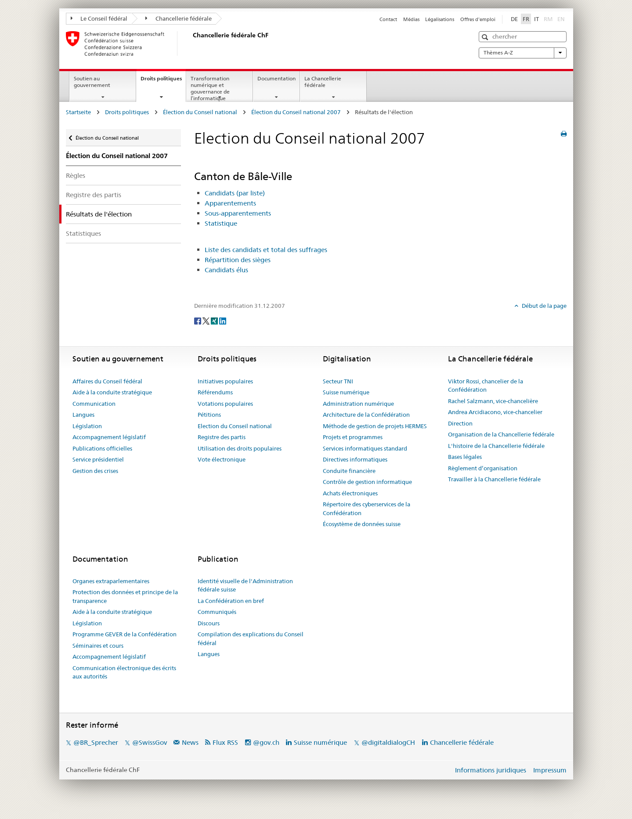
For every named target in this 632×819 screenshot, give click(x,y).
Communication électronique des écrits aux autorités (124, 672)
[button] (486, 37)
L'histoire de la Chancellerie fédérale (496, 445)
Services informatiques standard (365, 448)
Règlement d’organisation (482, 468)
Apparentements (230, 203)
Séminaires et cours (97, 645)
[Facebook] (198, 320)
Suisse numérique (346, 392)
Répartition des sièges (238, 260)
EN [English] (561, 18)
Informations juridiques (490, 770)
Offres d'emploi (477, 19)
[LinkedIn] (222, 320)
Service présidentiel (98, 459)
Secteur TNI (338, 381)
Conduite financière (349, 470)
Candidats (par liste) (235, 193)
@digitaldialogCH (388, 742)
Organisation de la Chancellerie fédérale (501, 434)
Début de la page (543, 305)
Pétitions (209, 414)
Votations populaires (225, 403)
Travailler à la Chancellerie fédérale (494, 479)
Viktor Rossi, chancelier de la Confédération (485, 385)
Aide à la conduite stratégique (112, 392)
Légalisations (439, 19)
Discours (209, 623)
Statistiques (83, 233)
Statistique (221, 223)
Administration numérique (358, 403)
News (190, 742)
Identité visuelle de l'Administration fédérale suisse (245, 585)
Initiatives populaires (225, 381)
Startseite (78, 111)
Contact (388, 19)
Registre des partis (93, 195)
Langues (83, 414)
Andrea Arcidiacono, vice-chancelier (495, 411)
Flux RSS (225, 742)
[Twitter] (206, 320)
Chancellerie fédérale (178, 18)
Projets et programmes (353, 436)
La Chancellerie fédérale (322, 81)
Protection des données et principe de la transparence (125, 596)
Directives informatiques (355, 459)
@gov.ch (266, 742)
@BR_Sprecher (95, 742)
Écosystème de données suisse (362, 523)
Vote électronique (222, 459)
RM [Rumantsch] (548, 18)
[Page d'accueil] (191, 43)
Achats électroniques (350, 493)
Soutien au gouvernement (92, 81)
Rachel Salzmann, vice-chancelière (493, 400)
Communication (94, 403)
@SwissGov (149, 742)
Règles (75, 175)
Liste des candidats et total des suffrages (266, 249)
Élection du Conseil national (200, 111)
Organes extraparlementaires (110, 580)
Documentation (276, 78)
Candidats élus (226, 270)
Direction (460, 423)
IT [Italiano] (536, 18)
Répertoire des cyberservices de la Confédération (366, 508)
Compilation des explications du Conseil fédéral (250, 638)
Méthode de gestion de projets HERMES (375, 425)
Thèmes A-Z (523, 53)
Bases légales (465, 456)
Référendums (215, 392)
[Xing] (215, 320)
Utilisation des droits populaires (240, 448)
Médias (411, 19)
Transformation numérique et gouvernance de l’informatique (210, 88)
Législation (87, 425)
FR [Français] (526, 18)
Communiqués (217, 611)
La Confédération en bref (231, 600)
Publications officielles (102, 448)
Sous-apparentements (238, 213)
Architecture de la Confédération (366, 414)
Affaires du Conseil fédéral (107, 381)
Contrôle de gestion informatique (367, 481)
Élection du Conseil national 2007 (296, 111)
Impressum (550, 770)
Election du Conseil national (235, 425)
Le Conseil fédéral (99, 18)
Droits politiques (163, 81)
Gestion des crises (95, 470)
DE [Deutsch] (514, 18)
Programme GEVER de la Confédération (124, 634)
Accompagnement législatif (109, 436)
